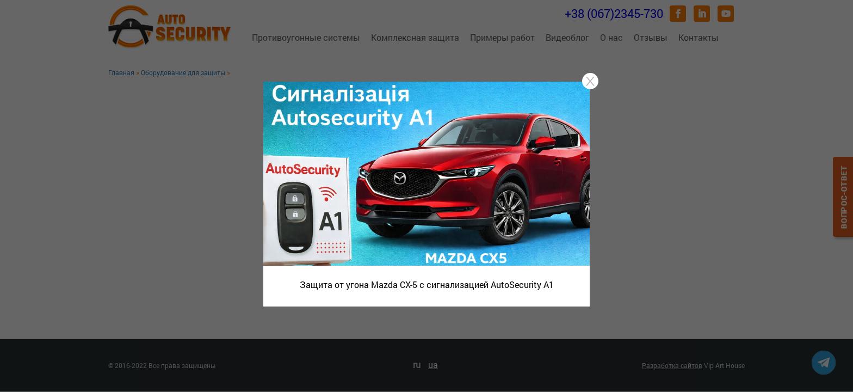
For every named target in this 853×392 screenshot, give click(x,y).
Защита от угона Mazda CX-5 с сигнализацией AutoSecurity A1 (427, 284)
